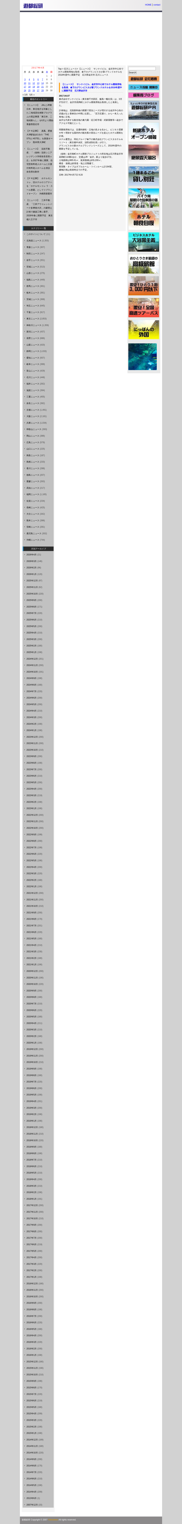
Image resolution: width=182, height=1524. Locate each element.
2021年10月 (32, 906)
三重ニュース (32, 396)
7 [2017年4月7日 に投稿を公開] (42, 79)
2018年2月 (31, 1192)
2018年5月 (31, 1173)
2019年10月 (32, 1062)
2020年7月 (31, 1003)
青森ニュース (32, 247)
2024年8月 (31, 685)
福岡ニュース (32, 494)
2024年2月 (31, 724)
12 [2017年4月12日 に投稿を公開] (34, 83)
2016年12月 (32, 1283)
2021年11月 (32, 899)
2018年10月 (32, 1140)
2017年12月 (32, 1205)
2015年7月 (31, 1394)
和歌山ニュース (33, 429)
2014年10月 (32, 1452)
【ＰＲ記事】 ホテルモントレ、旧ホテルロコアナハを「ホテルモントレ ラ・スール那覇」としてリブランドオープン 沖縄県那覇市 (39, 186)
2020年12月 (32, 971)
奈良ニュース (32, 403)
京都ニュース (32, 410)
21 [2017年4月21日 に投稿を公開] (42, 87)
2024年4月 (31, 711)
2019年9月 (31, 1069)
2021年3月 (31, 951)
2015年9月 (31, 1381)
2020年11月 (32, 977)
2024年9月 (31, 678)
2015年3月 (31, 1420)
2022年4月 (31, 867)
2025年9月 (31, 600)
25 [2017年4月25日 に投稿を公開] (29, 90)
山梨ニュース (32, 345)
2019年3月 (31, 1108)
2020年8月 (31, 997)
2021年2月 (31, 958)
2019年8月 (31, 1075)
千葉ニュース (32, 312)
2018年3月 (31, 1186)
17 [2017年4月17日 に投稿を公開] (25, 87)
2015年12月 (32, 1361)
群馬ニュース (32, 286)
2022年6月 (31, 854)
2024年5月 (31, 704)
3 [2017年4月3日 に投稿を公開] (25, 79)
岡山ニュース (32, 436)
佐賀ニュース (32, 501)
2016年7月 (31, 1316)
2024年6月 (31, 698)
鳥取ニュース (32, 455)
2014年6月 (31, 1478)
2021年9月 (31, 912)
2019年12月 (32, 1049)
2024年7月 (31, 691)
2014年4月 (31, 1492)
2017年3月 (31, 1264)
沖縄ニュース (32, 540)
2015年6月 (31, 1400)
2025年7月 (31, 613)
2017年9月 (31, 1225)
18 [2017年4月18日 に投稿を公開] (29, 87)
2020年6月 (31, 1010)
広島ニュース (32, 442)
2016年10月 (32, 1296)
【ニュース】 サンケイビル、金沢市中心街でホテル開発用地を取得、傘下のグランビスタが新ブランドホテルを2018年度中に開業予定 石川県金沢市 (90, 72)
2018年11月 (32, 1134)
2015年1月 (31, 1433)
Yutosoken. (53, 1519)
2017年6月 (31, 1244)
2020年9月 (31, 990)
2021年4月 (31, 945)
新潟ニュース (32, 331)
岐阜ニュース (32, 364)
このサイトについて (36, 234)
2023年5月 (31, 782)
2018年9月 (31, 1147)
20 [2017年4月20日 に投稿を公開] (38, 87)
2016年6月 (31, 1322)
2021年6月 (31, 932)
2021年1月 (31, 964)
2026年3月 (31, 561)
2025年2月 (31, 645)
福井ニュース (32, 384)
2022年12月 (32, 815)
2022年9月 (31, 834)
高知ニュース (32, 488)
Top (59, 69)
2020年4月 (31, 1023)
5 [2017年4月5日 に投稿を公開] (33, 79)
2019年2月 (31, 1114)
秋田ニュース (32, 253)
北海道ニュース (33, 240)
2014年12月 (32, 1439)
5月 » (32, 95)
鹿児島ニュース (33, 533)
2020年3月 (31, 1029)
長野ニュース (32, 338)
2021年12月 (32, 893)
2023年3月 (31, 795)
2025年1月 (31, 652)
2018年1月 (31, 1199)
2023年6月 (31, 776)
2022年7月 (31, 847)
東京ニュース (32, 318)
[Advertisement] (91, 39)
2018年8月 (31, 1153)
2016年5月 (31, 1329)
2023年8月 (31, 763)
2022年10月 (32, 828)
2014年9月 (31, 1459)
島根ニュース (32, 462)
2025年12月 (32, 580)
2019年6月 (31, 1088)
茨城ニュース (32, 299)
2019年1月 (31, 1121)
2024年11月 (32, 665)
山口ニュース (32, 449)
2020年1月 (31, 1043)
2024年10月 (32, 672)
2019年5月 (31, 1094)
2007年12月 (32, 1505)
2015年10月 (32, 1374)
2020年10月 (32, 984)
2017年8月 (31, 1231)
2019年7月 (31, 1081)
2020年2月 (31, 1036)
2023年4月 (31, 789)
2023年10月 (32, 750)
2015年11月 (32, 1368)
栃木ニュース (32, 292)
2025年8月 (31, 607)
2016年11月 (32, 1290)
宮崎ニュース (32, 527)
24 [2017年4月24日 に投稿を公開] (25, 90)
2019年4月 (31, 1101)
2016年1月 (31, 1355)
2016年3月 (31, 1342)
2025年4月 (31, 632)
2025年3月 (31, 639)
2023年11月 (32, 743)
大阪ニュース (32, 416)
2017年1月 (31, 1277)
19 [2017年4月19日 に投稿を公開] (34, 87)
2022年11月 (32, 821)
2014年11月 (32, 1446)
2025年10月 (32, 594)
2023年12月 (32, 737)
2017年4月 (31, 1257)
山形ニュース (32, 273)
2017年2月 (31, 1270)
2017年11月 (32, 1212)
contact (156, 5)
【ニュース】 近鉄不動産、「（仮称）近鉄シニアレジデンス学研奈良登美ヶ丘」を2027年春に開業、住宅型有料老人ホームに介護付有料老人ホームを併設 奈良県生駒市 (39, 160)
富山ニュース (32, 371)
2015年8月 (31, 1387)
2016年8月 (31, 1309)
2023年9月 (31, 756)
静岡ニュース (32, 351)
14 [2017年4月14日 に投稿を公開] (42, 83)
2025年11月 (32, 587)
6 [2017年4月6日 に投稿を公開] (38, 79)
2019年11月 (32, 1056)
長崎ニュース (32, 507)
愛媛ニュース (32, 481)
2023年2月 (31, 802)
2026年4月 (31, 554)
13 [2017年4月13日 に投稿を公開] (38, 83)
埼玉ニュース (32, 305)
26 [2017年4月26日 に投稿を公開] (34, 90)
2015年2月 (31, 1426)
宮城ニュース (32, 266)
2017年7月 (31, 1238)
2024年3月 (31, 717)
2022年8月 (31, 841)
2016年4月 (31, 1335)
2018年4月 (31, 1179)
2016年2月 (31, 1348)
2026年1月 (31, 574)
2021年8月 (31, 919)
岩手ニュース (32, 260)
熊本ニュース (32, 520)
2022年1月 (31, 886)
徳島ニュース (32, 475)
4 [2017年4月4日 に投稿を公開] (29, 79)
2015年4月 (31, 1413)
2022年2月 (31, 880)
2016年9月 (31, 1303)
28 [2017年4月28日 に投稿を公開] (42, 90)
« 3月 (25, 95)
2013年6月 (31, 1498)
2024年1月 (31, 730)
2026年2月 (31, 567)
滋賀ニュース (32, 390)
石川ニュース (70, 69)
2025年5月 (31, 626)
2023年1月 (31, 808)
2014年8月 (31, 1465)
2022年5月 (31, 860)
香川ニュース (32, 468)
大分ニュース (32, 514)
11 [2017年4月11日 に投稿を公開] (29, 83)
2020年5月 (31, 1016)
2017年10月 (32, 1218)
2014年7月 (31, 1472)
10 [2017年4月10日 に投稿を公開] (25, 83)
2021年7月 (31, 925)
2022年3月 (31, 873)
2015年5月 (31, 1407)
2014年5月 (31, 1485)
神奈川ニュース (33, 325)
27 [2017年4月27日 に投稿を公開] (38, 90)
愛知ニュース (32, 358)
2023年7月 (31, 769)
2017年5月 (31, 1251)
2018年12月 (32, 1127)
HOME (148, 5)
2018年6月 (31, 1166)
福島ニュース (32, 279)
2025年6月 (31, 619)
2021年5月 (31, 938)
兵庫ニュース (32, 423)
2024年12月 (32, 659)
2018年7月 (31, 1160)
